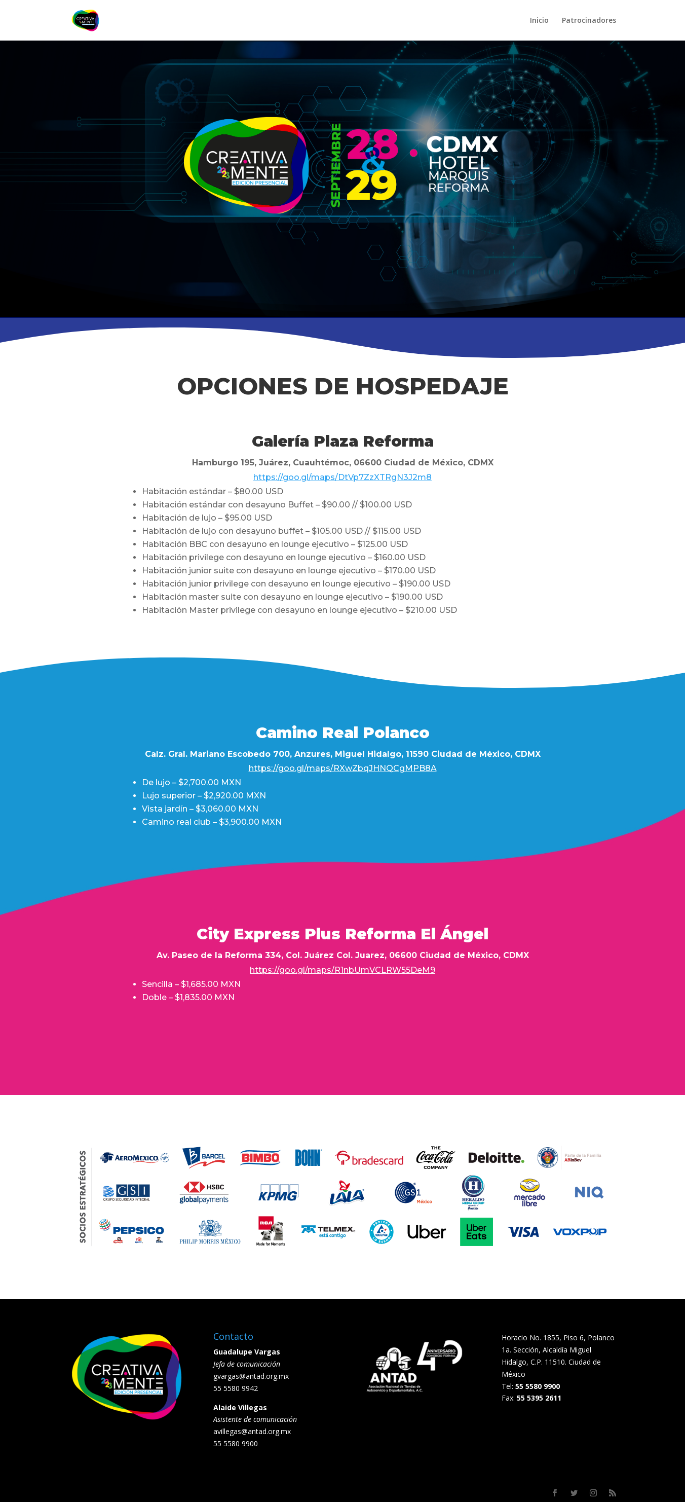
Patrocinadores (589, 21)
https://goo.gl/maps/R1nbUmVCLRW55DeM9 (342, 970)
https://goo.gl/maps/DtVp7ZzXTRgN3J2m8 (342, 477)
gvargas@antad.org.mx (251, 1376)
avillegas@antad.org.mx (252, 1431)
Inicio (539, 21)
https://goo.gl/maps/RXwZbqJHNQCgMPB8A (343, 768)
